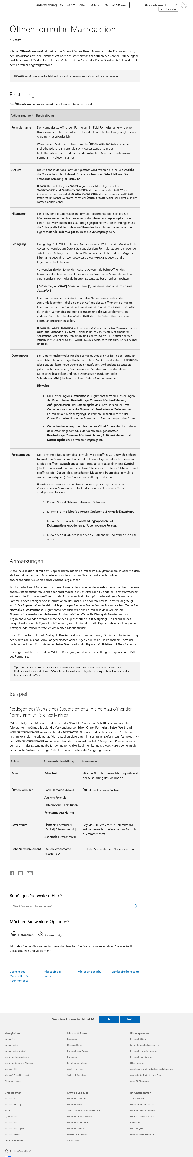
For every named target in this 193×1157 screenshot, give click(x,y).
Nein (130, 1019)
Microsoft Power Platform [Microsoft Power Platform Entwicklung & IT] (78, 1128)
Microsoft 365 (67, 5)
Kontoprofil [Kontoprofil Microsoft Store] (72, 1038)
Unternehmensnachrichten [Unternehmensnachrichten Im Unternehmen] (142, 1110)
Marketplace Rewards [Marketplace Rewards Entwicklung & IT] (77, 1134)
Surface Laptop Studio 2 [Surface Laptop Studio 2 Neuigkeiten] (15, 1051)
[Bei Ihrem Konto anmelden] (183, 5)
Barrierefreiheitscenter (126, 971)
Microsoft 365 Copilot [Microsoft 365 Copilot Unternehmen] (14, 1128)
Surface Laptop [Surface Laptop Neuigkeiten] (11, 1044)
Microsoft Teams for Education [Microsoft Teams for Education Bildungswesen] (144, 1051)
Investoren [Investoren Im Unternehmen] (135, 1122)
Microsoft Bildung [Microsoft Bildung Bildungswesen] (138, 1038)
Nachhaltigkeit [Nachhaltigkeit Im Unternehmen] (137, 1128)
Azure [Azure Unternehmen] (7, 1110)
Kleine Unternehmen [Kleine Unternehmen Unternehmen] (14, 1140)
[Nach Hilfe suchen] (175, 5)
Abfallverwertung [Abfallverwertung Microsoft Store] (75, 1069)
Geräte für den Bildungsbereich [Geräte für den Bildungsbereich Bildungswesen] (144, 1044)
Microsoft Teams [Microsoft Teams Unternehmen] (12, 1134)
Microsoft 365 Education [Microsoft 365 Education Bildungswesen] (141, 1057)
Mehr (93, 5)
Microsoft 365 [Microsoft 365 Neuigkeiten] (11, 1069)
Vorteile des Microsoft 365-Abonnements (19, 975)
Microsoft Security (89, 971)
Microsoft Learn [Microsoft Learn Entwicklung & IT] (74, 1104)
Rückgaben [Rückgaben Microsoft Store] (72, 1057)
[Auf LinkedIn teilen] (19, 872)
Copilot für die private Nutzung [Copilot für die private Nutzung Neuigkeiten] (19, 1063)
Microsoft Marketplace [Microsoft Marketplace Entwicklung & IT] (77, 1122)
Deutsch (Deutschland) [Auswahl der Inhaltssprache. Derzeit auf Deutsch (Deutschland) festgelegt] (20, 1150)
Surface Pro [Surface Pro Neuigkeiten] (10, 1038)
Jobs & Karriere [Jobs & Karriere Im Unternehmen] (137, 1098)
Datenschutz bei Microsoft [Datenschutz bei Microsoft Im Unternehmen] (142, 1116)
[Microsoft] (17, 5)
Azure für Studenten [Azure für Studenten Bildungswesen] (139, 1081)
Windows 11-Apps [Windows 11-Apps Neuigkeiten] (13, 1081)
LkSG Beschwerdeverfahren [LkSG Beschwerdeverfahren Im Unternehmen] (142, 1134)
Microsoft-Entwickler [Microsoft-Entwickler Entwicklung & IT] (76, 1098)
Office (82, 5)
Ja (109, 1019)
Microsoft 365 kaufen (116, 5)
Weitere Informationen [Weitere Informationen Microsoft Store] (77, 1075)
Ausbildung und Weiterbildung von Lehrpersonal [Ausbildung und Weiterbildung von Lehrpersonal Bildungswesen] (152, 1069)
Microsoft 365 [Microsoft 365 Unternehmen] (11, 1122)
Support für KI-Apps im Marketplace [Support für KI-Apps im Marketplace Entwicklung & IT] (83, 1110)
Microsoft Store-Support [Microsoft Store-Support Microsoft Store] (78, 1051)
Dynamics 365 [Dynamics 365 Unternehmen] (11, 1116)
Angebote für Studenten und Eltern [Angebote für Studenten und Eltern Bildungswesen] (146, 1075)
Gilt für (16, 40)
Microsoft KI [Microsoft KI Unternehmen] (10, 1098)
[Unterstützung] (46, 5)
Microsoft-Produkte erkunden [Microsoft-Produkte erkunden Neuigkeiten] (18, 1075)
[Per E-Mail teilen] (28, 872)
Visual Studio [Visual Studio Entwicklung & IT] (73, 1140)
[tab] (23, 934)
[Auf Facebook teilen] (12, 872)
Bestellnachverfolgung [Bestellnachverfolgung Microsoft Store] (77, 1063)
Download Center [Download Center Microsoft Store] (75, 1044)
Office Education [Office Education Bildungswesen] (137, 1063)
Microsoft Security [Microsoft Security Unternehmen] (13, 1104)
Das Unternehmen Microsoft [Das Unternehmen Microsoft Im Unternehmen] (143, 1104)
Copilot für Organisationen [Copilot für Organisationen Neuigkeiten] (17, 1057)
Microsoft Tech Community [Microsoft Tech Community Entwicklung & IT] (79, 1116)
